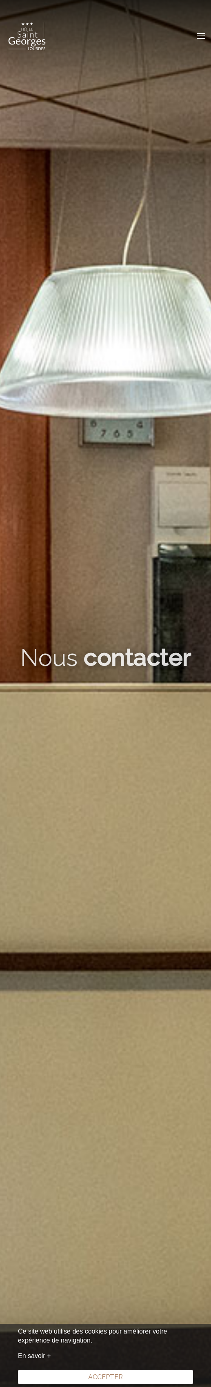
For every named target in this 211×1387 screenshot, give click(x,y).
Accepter (105, 1377)
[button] (201, 36)
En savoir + (34, 1355)
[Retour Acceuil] (26, 36)
